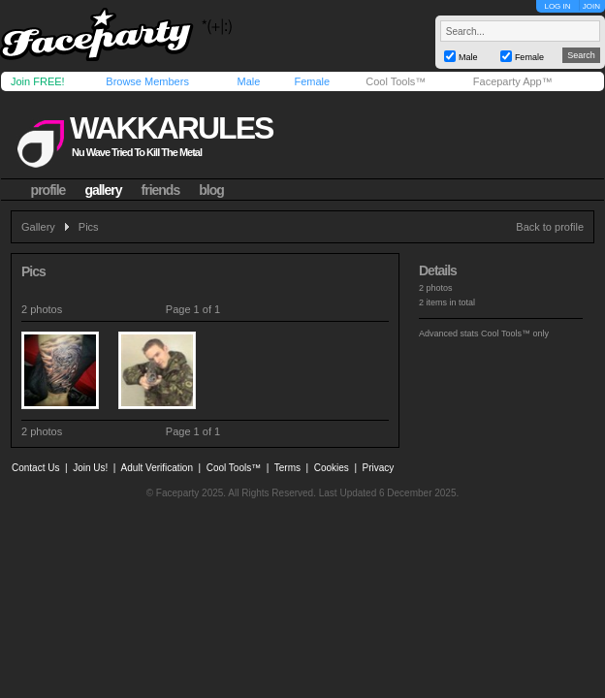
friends (161, 190)
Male (248, 81)
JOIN (591, 6)
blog (211, 190)
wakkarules (171, 128)
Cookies (331, 467)
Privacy (379, 467)
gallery (102, 190)
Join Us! (90, 467)
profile (48, 190)
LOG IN (557, 6)
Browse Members (147, 81)
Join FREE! (38, 81)
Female (312, 81)
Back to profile (550, 227)
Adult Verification (156, 467)
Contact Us (35, 467)
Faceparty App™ (513, 81)
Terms (287, 467)
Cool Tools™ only (515, 333)
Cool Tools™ (396, 81)
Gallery (38, 227)
